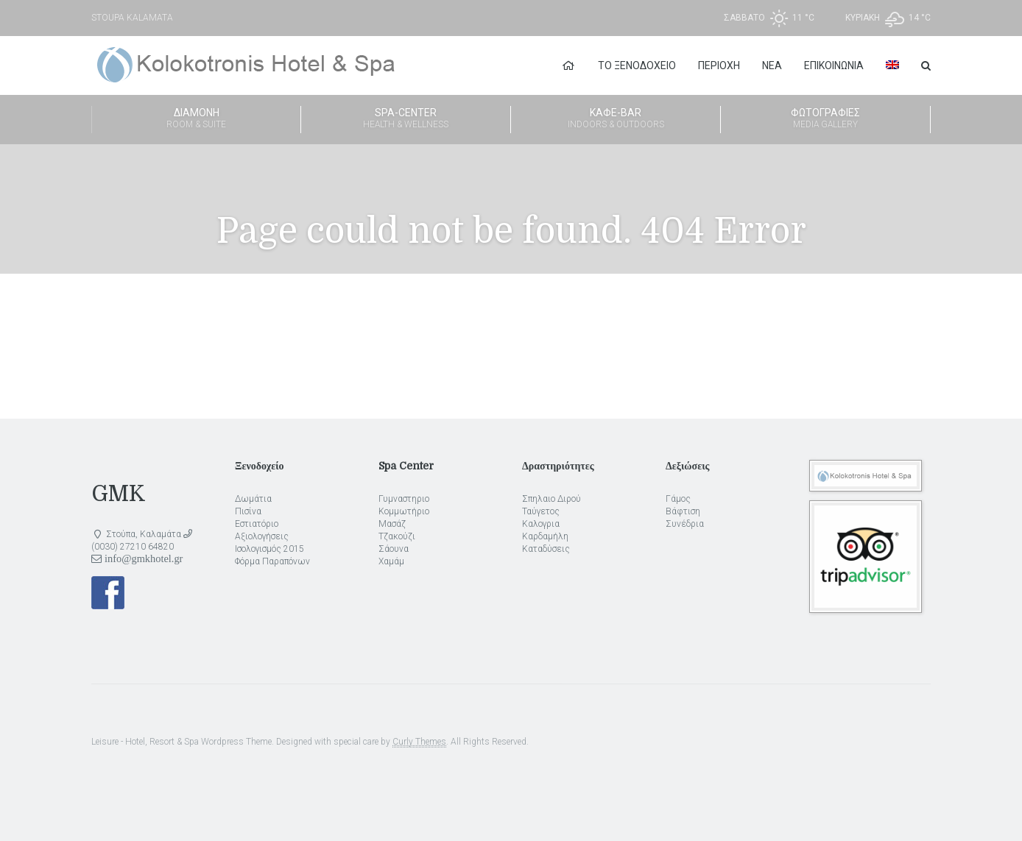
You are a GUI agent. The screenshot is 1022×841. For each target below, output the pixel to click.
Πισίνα (248, 511)
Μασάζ (392, 524)
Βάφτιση (683, 511)
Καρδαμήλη (545, 536)
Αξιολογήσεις (262, 536)
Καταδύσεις (546, 549)
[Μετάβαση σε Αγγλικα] (892, 65)
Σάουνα (393, 549)
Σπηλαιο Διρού (551, 499)
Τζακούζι (396, 536)
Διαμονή (196, 119)
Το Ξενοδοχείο (637, 65)
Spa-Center (405, 119)
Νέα (772, 65)
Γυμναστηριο (403, 499)
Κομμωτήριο (403, 511)
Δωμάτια (253, 499)
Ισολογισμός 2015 (269, 549)
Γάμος (678, 499)
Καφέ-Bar (615, 119)
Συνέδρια (685, 524)
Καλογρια (541, 524)
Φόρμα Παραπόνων (272, 561)
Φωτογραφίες (825, 119)
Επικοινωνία (834, 65)
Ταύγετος (541, 511)
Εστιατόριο (256, 524)
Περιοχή (719, 65)
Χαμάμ (391, 561)
